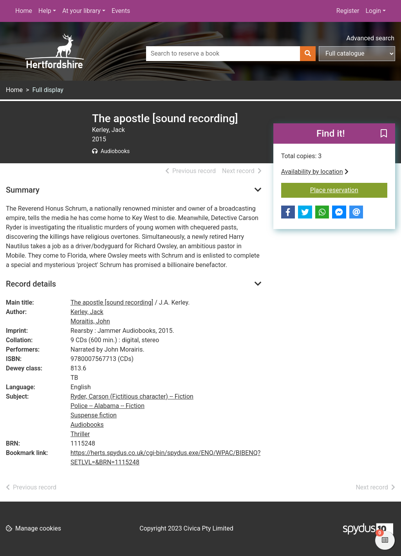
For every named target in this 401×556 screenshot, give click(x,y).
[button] (383, 134)
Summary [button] (23, 190)
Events (121, 10)
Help (44, 10)
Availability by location (315, 171)
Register (347, 10)
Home (23, 10)
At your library (81, 10)
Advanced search (370, 38)
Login (373, 10)
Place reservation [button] (348, 189)
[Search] (308, 53)
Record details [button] (31, 284)
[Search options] (357, 53)
